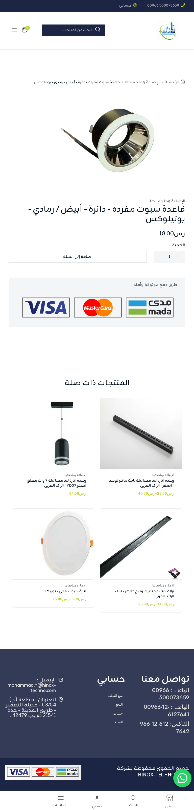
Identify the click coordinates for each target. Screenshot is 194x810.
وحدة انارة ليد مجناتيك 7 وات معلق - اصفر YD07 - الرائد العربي (55, 483)
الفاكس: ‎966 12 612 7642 (164, 727)
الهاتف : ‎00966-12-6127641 (166, 710)
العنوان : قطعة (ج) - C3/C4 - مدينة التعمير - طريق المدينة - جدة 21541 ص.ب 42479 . (31, 708)
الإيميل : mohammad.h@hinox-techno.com (32, 685)
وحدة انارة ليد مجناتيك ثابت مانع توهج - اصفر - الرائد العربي (141, 483)
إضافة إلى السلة (77, 257)
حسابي (128, 6)
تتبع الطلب (115, 696)
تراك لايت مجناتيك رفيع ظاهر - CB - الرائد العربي (144, 594)
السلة (118, 722)
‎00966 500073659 (166, 6)
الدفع (119, 704)
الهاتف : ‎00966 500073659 (170, 693)
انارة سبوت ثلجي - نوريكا (65, 591)
